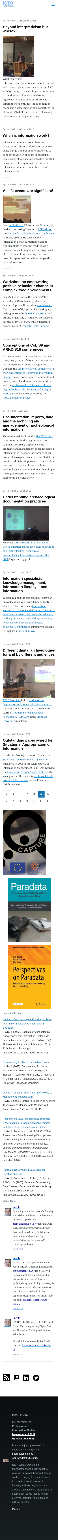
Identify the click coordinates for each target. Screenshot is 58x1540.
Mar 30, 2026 (18, 1309)
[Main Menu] (53, 4)
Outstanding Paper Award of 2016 (26, 771)
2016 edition (45, 229)
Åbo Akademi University (25, 1458)
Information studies (22, 1453)
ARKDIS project (44, 436)
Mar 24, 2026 (18, 1354)
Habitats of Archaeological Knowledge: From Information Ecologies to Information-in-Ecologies (27, 1023)
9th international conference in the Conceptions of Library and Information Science (28, 372)
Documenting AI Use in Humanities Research (27, 1062)
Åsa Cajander (44, 305)
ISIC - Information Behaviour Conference (31, 233)
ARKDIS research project (17, 397)
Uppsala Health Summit (35, 325)
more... (16, 1509)
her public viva (26, 630)
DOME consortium (36, 313)
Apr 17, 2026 (18, 1249)
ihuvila (16, 1207)
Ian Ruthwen (16, 225)
